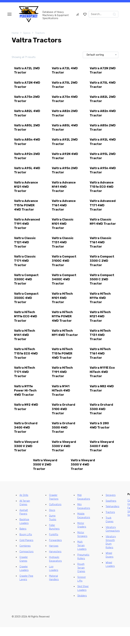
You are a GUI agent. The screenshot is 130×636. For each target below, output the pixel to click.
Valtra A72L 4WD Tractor (65, 71)
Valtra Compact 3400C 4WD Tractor (64, 284)
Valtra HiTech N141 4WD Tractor (24, 341)
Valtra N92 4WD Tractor (26, 415)
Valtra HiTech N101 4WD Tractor (62, 303)
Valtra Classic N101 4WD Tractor (63, 228)
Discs (52, 519)
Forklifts (53, 543)
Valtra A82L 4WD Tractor (24, 114)
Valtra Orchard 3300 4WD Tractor (101, 417)
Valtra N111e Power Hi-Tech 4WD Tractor (25, 398)
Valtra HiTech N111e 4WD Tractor (100, 303)
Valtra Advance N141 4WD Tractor (64, 190)
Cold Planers (26, 549)
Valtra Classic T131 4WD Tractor (63, 246)
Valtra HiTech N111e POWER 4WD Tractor (62, 322)
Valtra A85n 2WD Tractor (103, 129)
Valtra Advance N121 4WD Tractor (26, 190)
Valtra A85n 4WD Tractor (24, 144)
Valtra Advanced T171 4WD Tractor (103, 209)
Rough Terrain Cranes (81, 577)
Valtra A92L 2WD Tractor (65, 144)
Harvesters (55, 560)
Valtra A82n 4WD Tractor (100, 114)
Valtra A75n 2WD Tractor (27, 100)
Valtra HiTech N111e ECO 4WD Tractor (25, 322)
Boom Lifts (25, 543)
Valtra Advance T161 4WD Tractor (64, 209)
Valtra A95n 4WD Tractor (100, 173)
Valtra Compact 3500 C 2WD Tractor (102, 284)
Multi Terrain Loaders (81, 554)
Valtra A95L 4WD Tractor (24, 173)
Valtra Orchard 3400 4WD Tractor (26, 436)
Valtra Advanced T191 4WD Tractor (27, 228)
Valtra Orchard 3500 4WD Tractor (63, 436)
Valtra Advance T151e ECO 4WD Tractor (102, 190)
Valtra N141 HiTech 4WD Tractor (61, 398)
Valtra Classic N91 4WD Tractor (101, 228)
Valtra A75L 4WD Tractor (103, 85)
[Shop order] (100, 55)
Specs (26, 32)
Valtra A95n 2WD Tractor (65, 173)
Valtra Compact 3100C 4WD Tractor (64, 265)
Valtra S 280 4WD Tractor (100, 433)
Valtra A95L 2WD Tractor (103, 158)
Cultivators (55, 513)
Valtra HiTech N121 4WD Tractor (100, 322)
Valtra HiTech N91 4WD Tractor (62, 341)
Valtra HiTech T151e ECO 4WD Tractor (26, 360)
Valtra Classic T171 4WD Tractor (25, 265)
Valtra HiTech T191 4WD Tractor (62, 379)
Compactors (26, 560)
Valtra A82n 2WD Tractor (65, 114)
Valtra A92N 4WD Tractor (62, 158)
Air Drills (23, 504)
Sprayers (111, 504)
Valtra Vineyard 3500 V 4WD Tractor (83, 473)
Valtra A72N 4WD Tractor (24, 85)
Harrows (53, 554)
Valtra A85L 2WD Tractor (27, 129)
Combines (25, 554)
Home (15, 32)
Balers (22, 537)
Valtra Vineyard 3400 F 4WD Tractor (102, 454)
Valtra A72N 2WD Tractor (103, 71)
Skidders (82, 604)
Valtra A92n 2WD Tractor (27, 158)
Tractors (40, 32)
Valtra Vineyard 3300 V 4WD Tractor (64, 454)
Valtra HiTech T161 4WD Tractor (100, 360)
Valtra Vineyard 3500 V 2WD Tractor (45, 473)
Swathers (111, 509)
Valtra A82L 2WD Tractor (103, 100)
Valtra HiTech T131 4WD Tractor (100, 341)
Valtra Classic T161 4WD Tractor (101, 246)
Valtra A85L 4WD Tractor (62, 129)
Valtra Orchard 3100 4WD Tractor (63, 417)
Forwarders (55, 549)
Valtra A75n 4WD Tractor (65, 100)
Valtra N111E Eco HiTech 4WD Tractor (102, 379)
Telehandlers (112, 515)
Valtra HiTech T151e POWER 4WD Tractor (62, 360)
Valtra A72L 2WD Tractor (27, 71)
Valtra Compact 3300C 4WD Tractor (26, 284)
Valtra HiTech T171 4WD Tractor (24, 379)
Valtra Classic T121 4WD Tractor (25, 246)
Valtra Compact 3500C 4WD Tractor (26, 303)
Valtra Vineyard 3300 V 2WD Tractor (26, 454)
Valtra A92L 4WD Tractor (100, 144)
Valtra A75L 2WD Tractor (65, 85)
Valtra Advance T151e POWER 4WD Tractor (26, 209)
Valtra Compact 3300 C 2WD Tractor (102, 265)
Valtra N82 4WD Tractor (102, 396)
